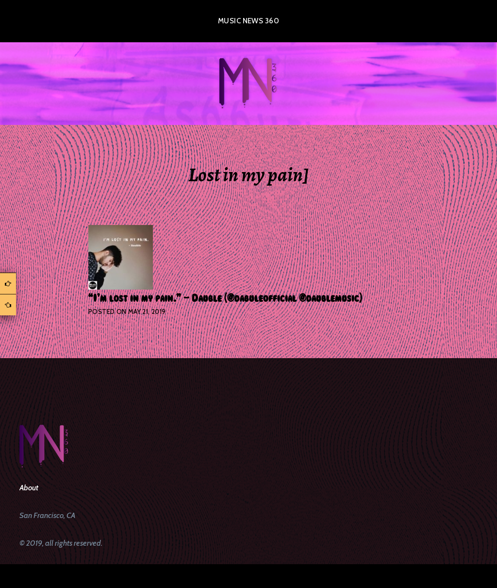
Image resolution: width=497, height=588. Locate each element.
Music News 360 (248, 21)
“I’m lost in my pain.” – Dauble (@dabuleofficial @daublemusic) (225, 298)
